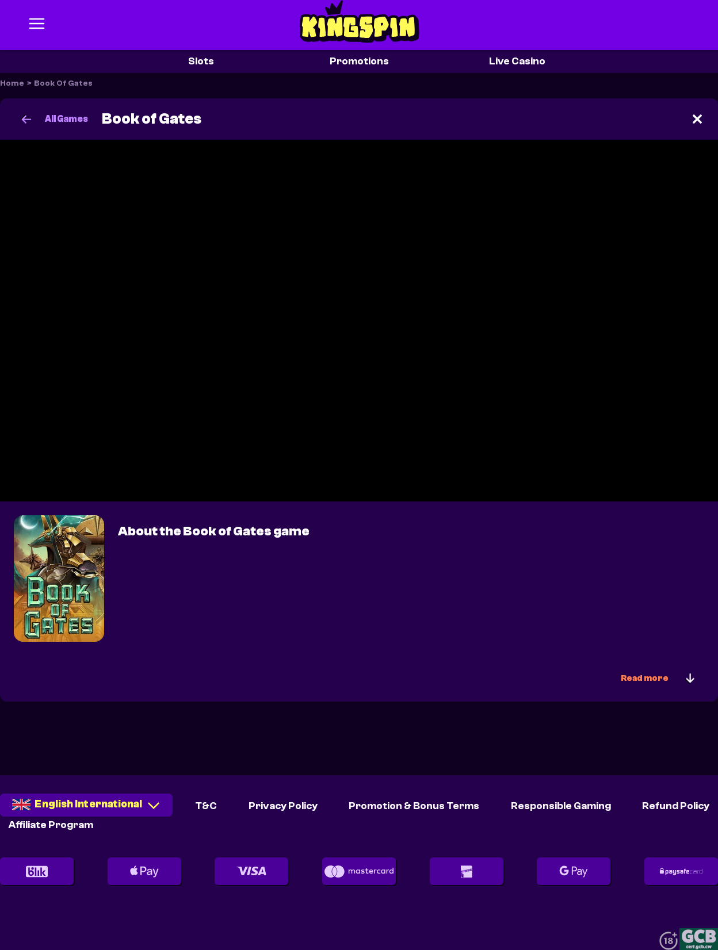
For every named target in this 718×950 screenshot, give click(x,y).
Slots (201, 61)
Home (12, 83)
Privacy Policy (283, 806)
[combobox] (86, 808)
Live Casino (517, 61)
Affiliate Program (51, 825)
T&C (206, 806)
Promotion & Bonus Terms (414, 806)
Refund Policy (675, 806)
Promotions (359, 61)
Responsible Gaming (561, 806)
